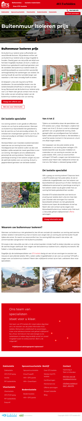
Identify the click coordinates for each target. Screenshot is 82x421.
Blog (45, 395)
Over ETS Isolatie (20, 6)
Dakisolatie (5, 12)
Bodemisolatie (42, 12)
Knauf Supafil (28, 374)
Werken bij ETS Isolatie (49, 375)
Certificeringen (49, 380)
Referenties (17, 3)
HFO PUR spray (10, 374)
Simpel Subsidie (50, 391)
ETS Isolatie (36, 253)
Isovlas (6, 378)
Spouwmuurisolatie (17, 12)
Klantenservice (49, 384)
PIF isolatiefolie (10, 381)
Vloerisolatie (31, 12)
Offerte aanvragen (51, 387)
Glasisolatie (53, 12)
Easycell (7, 402)
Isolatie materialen (32, 3)
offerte (71, 212)
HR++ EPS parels (29, 378)
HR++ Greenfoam (29, 381)
